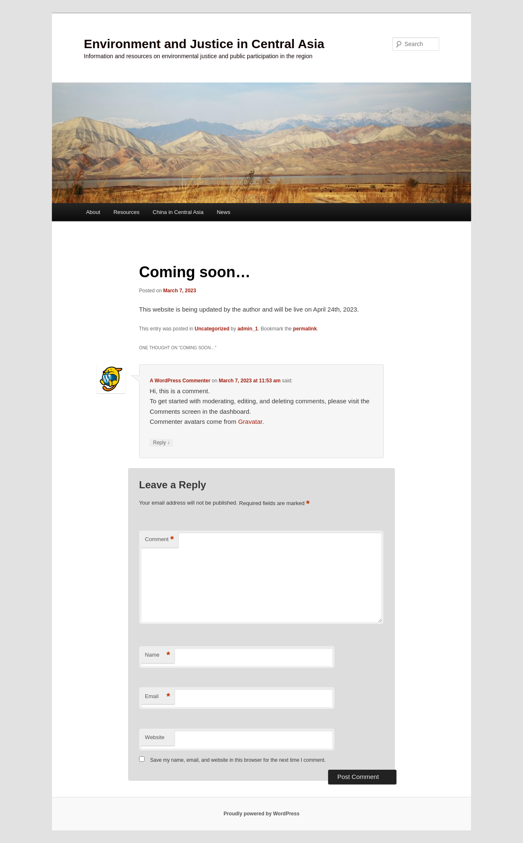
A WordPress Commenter (180, 381)
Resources (127, 212)
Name (157, 655)
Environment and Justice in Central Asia (204, 44)
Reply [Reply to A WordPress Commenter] (161, 443)
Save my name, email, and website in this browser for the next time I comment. (238, 760)
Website (155, 737)
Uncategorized (212, 329)
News (223, 212)
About (93, 212)
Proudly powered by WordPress (261, 814)
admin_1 (248, 329)
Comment (159, 540)
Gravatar (250, 421)
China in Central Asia (178, 212)
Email (157, 697)
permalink (305, 329)
